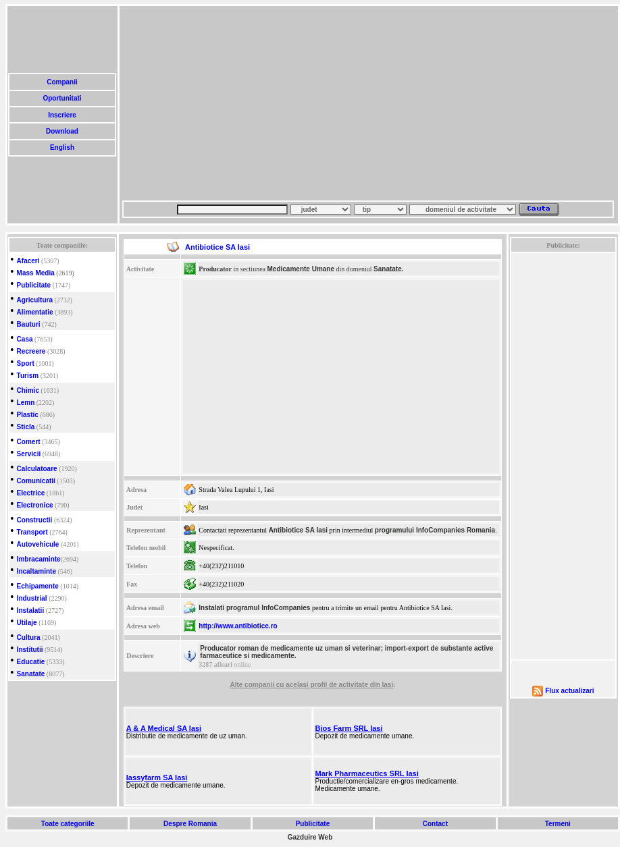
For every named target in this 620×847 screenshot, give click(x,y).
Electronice (35, 505)
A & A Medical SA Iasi (163, 728)
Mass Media (36, 273)
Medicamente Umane (300, 269)
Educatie (31, 661)
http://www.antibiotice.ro (238, 626)
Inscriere (62, 115)
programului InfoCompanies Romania (435, 530)
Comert (29, 441)
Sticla (26, 427)
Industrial (32, 598)
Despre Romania (189, 823)
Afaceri (28, 261)
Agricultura (35, 300)
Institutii (30, 649)
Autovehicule (38, 544)
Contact (435, 823)
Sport (25, 363)
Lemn (26, 402)
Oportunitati (62, 98)
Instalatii (31, 610)
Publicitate (34, 285)
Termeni (558, 823)
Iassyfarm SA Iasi (157, 777)
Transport (32, 532)
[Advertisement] (320, 103)
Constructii (35, 520)
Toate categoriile (67, 823)
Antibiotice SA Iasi (298, 530)
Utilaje (27, 622)
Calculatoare (37, 468)
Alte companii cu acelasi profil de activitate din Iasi (311, 684)
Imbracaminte (39, 559)
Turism (28, 375)
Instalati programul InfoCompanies (254, 607)
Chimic (28, 390)
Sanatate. (388, 269)
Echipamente (38, 586)
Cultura (29, 637)
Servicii (29, 454)
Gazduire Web (310, 837)
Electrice (31, 493)
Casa (25, 339)
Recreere (31, 351)
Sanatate (31, 674)
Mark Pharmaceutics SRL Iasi (366, 773)
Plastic (27, 414)
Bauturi (29, 324)
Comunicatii (36, 481)
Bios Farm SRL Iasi (348, 728)
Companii (62, 82)
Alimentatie (35, 312)
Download (62, 131)
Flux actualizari (569, 690)
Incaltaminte (36, 571)
